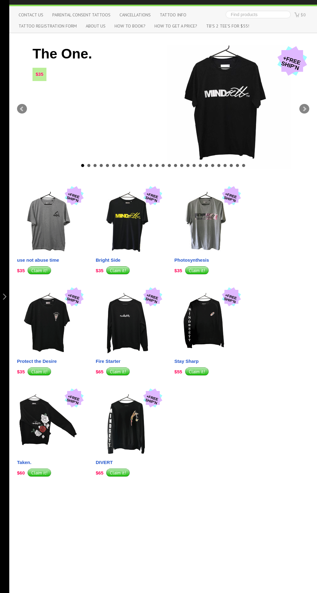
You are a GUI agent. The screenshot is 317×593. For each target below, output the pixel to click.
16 (175, 165)
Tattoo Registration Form (48, 26)
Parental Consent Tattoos (81, 15)
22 (212, 165)
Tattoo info (173, 15)
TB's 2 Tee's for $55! (227, 26)
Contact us (31, 15)
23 (218, 165)
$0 (303, 15)
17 (181, 165)
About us (96, 26)
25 (231, 165)
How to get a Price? (175, 26)
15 (169, 165)
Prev (22, 109)
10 (138, 165)
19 (194, 165)
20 (200, 165)
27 (243, 165)
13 (156, 165)
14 (163, 165)
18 (187, 165)
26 (237, 165)
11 (144, 165)
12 (150, 165)
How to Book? (130, 26)
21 (206, 165)
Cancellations (135, 15)
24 (225, 165)
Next (304, 109)
